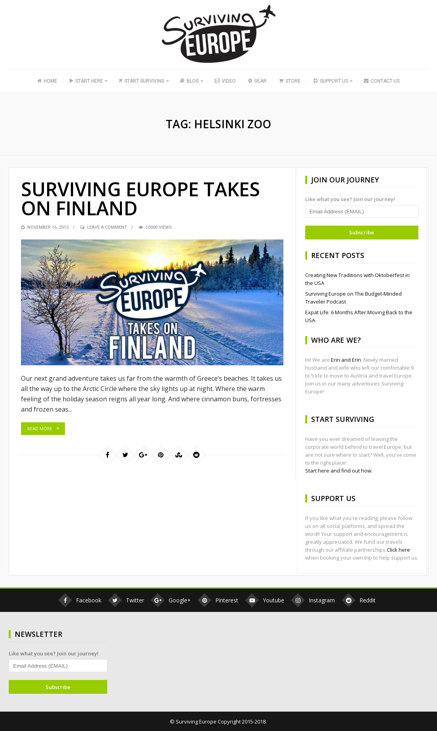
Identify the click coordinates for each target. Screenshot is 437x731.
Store (289, 81)
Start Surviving (141, 81)
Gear (257, 81)
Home (47, 81)
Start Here (86, 81)
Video (225, 81)
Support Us (330, 81)
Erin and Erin (346, 359)
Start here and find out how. (338, 470)
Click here (398, 549)
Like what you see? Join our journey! (350, 199)
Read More (39, 428)
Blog (189, 81)
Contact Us (381, 81)
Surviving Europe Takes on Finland (140, 198)
